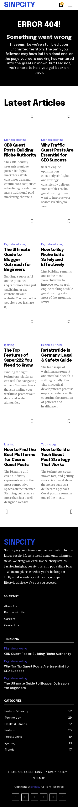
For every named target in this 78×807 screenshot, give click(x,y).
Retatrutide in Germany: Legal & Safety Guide (56, 355)
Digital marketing (15, 140)
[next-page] (71, 512)
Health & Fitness (51, 345)
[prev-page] (6, 512)
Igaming (9, 345)
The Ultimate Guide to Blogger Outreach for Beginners (17, 260)
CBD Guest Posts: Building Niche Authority (20, 150)
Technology (48, 444)
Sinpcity (35, 787)
